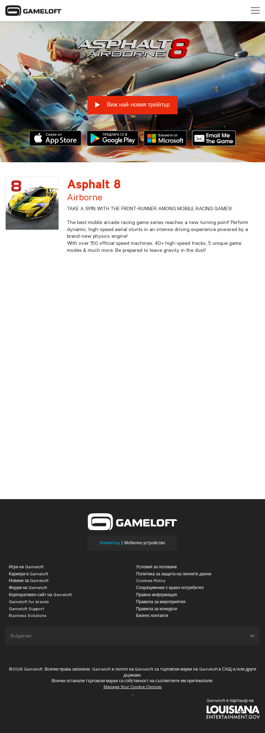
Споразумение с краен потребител (170, 587)
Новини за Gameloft (29, 580)
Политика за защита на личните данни (173, 573)
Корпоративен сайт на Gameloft (40, 594)
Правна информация (156, 594)
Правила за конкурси (156, 608)
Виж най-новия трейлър (132, 104)
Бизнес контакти (152, 615)
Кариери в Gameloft (28, 573)
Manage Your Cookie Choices (133, 686)
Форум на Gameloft (28, 587)
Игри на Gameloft (26, 566)
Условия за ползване (156, 566)
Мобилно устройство (144, 543)
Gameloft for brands (29, 601)
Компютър (110, 543)
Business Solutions (28, 615)
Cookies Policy (151, 580)
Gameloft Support (26, 608)
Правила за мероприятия (160, 601)
